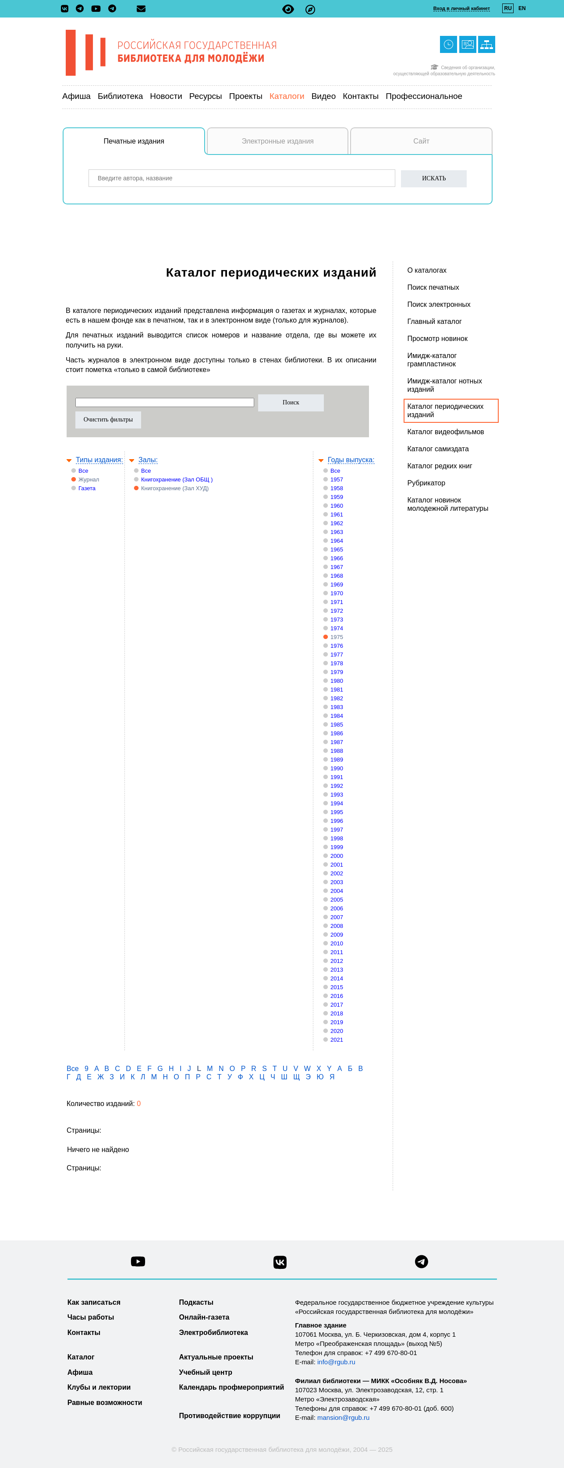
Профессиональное (424, 96)
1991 (336, 777)
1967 (336, 567)
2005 (336, 899)
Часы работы (90, 1317)
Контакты (361, 96)
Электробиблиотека (213, 1332)
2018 (336, 1013)
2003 (336, 882)
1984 (336, 716)
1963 (336, 532)
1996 (336, 821)
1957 (336, 479)
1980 (336, 681)
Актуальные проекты (216, 1357)
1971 (336, 602)
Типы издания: (99, 460)
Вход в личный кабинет (461, 8)
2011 (336, 952)
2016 (336, 996)
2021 (336, 1039)
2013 (336, 969)
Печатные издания (155, 145)
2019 (336, 1022)
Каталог (81, 1357)
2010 (336, 943)
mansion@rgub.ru (343, 1417)
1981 (336, 689)
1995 (336, 812)
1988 (336, 751)
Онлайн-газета (204, 1317)
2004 (336, 891)
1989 (336, 759)
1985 (336, 724)
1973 (336, 619)
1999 (336, 847)
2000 (336, 856)
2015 (336, 987)
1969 (336, 584)
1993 (336, 794)
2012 (336, 961)
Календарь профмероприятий (231, 1387)
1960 (336, 505)
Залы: (148, 460)
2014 (336, 978)
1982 (336, 698)
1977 (336, 654)
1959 (336, 497)
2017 (336, 1004)
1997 (336, 829)
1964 (336, 540)
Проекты (245, 96)
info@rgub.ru (336, 1362)
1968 (336, 575)
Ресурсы (205, 96)
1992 (336, 786)
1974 (336, 628)
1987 (336, 742)
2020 (336, 1031)
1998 (336, 838)
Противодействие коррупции (229, 1415)
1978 (336, 663)
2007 (336, 917)
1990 (336, 768)
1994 (336, 803)
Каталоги (287, 96)
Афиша (76, 96)
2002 (336, 873)
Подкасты (196, 1302)
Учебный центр (205, 1372)
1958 (336, 488)
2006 (336, 908)
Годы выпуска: (351, 460)
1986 (336, 733)
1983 (336, 707)
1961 (336, 514)
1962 (336, 523)
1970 (336, 593)
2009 (336, 934)
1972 (336, 611)
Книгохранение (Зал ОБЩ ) (177, 479)
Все (83, 470)
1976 (336, 646)
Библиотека (120, 96)
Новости (166, 96)
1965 (336, 549)
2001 (336, 864)
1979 (336, 672)
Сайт (421, 141)
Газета (87, 488)
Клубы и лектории (99, 1387)
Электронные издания (277, 141)
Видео (324, 96)
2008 (336, 926)
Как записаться (94, 1302)
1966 (336, 558)
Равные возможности (104, 1402)
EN (522, 8)
